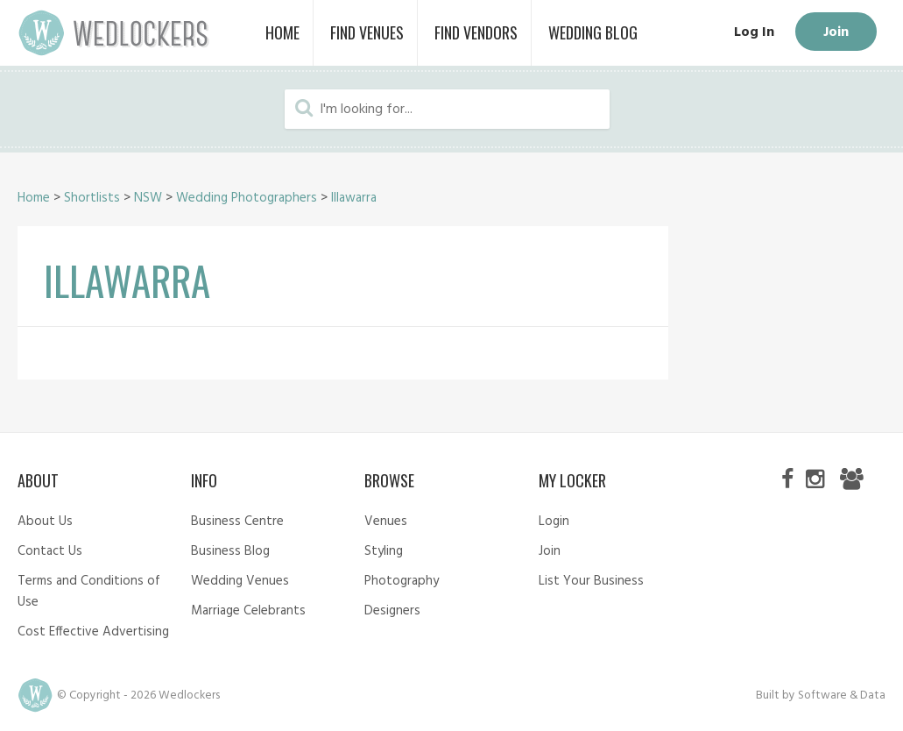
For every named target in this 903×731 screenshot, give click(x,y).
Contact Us (50, 551)
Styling (383, 551)
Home (34, 198)
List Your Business (591, 581)
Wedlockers (114, 33)
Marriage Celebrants (248, 610)
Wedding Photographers (246, 198)
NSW (148, 198)
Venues (385, 521)
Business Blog (230, 551)
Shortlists (92, 198)
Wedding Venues (240, 581)
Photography (401, 581)
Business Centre (237, 521)
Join (836, 32)
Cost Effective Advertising (93, 631)
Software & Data (841, 695)
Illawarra (354, 198)
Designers (392, 610)
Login (554, 521)
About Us (45, 521)
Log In (754, 32)
